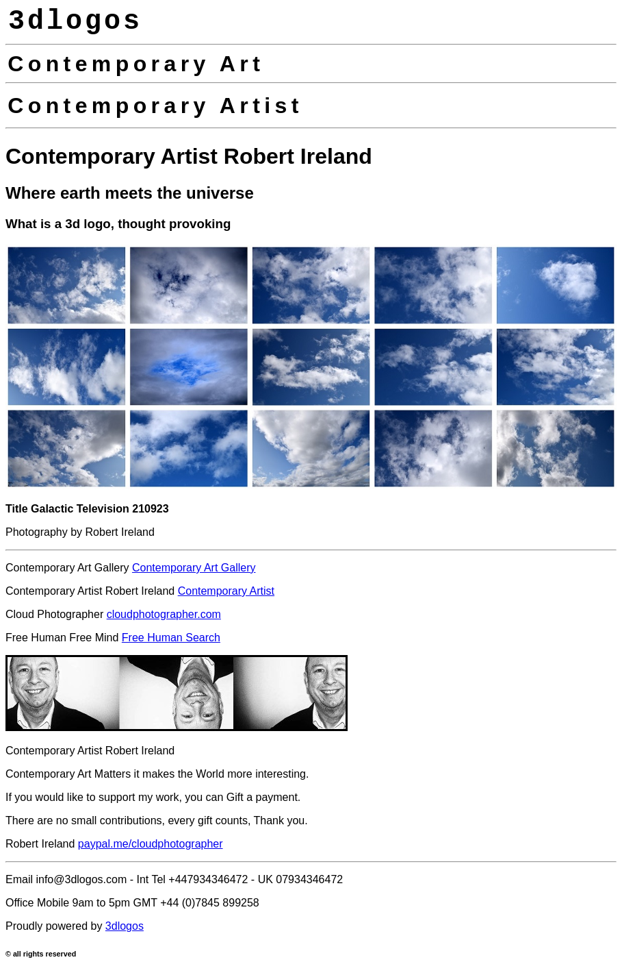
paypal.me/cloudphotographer (150, 844)
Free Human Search (171, 637)
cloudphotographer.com (164, 614)
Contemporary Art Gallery (194, 567)
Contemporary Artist (226, 591)
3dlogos (124, 926)
